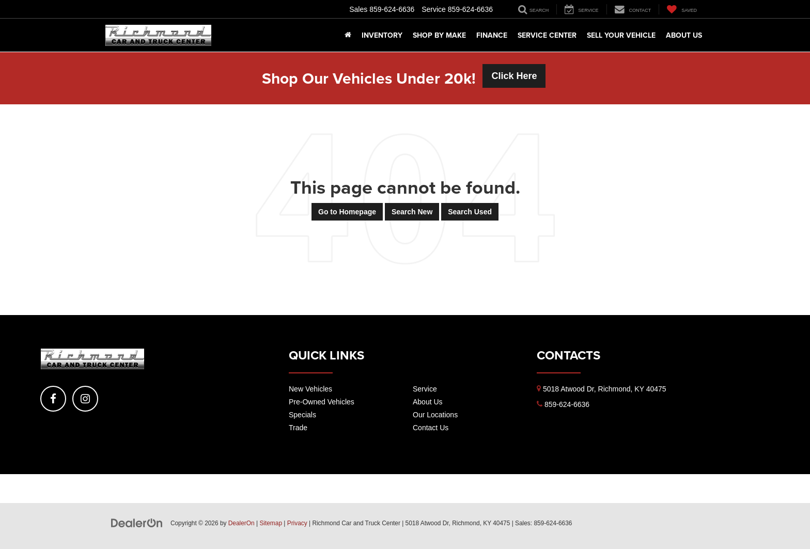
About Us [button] (684, 35)
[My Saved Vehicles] (682, 9)
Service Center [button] (547, 35)
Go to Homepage (347, 212)
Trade (298, 427)
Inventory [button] (382, 35)
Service (425, 389)
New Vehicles (310, 389)
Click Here (514, 76)
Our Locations (435, 415)
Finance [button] (491, 35)
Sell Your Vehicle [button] (621, 35)
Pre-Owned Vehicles (321, 402)
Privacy (297, 523)
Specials (302, 415)
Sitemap (270, 523)
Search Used (470, 212)
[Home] (347, 35)
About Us (428, 402)
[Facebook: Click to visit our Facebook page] (53, 399)
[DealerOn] (137, 523)
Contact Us (430, 427)
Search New (412, 212)
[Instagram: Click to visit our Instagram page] (85, 399)
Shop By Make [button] (439, 35)
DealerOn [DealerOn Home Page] (241, 523)
